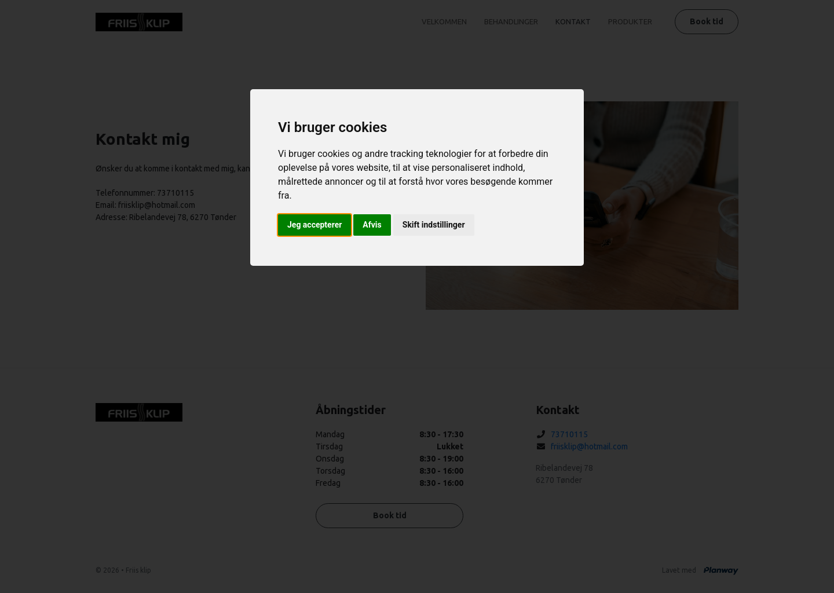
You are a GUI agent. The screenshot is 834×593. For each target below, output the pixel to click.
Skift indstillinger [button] (434, 224)
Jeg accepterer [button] (314, 224)
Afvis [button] (372, 224)
